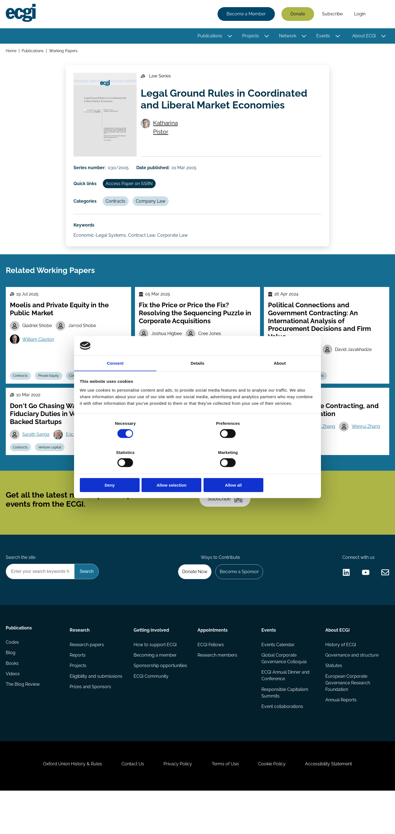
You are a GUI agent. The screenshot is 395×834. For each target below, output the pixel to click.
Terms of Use (226, 804)
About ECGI (363, 36)
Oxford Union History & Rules (66, 804)
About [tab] (280, 378)
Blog (11, 687)
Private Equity (51, 392)
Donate (297, 14)
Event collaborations (282, 740)
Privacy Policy (176, 804)
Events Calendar (277, 676)
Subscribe (331, 14)
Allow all (276, 470)
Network (286, 36)
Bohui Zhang (324, 445)
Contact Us (129, 804)
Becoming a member (155, 687)
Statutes (333, 698)
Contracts (118, 207)
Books (13, 698)
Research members (217, 687)
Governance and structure (351, 687)
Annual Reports (340, 734)
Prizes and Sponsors (91, 720)
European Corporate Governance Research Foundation (347, 716)
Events (322, 36)
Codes (13, 676)
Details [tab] (197, 378)
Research (80, 661)
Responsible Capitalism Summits (284, 726)
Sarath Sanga (37, 453)
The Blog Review (24, 720)
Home (12, 51)
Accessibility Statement (334, 804)
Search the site (21, 587)
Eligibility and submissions (96, 709)
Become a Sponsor (237, 601)
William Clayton (40, 355)
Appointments (213, 661)
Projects (249, 36)
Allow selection (197, 470)
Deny (119, 470)
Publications (209, 36)
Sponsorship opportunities (160, 698)
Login (359, 14)
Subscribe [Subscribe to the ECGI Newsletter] (227, 524)
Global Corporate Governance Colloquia (283, 691)
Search (379, 14)
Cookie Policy (275, 804)
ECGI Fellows (211, 676)
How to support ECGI (155, 676)
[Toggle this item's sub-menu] (229, 36)
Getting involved (151, 661)
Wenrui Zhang (368, 445)
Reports (78, 687)
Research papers (87, 676)
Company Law (154, 207)
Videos (14, 709)
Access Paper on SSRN (131, 188)
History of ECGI (340, 676)
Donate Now (191, 601)
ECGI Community (151, 709)
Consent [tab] (115, 378)
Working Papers (64, 51)
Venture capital (52, 467)
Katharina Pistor (167, 132)
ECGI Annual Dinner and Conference (285, 709)
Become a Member (245, 14)
